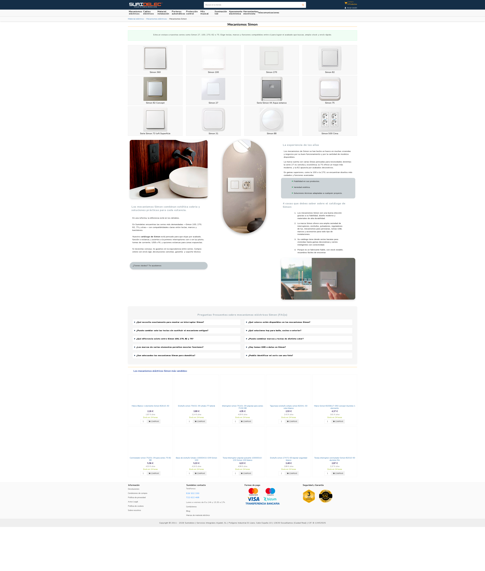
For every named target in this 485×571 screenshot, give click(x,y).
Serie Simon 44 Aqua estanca (272, 102)
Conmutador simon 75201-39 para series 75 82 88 (150, 455)
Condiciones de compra (137, 490)
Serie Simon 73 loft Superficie (155, 133)
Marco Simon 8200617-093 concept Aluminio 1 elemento (334, 404)
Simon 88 (271, 133)
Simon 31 (213, 133)
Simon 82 (330, 72)
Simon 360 (155, 72)
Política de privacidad (137, 494)
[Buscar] (255, 5)
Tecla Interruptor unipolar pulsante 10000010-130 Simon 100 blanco (242, 455)
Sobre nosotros (134, 507)
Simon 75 (330, 102)
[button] (164, 13)
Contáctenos (191, 503)
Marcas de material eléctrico (198, 512)
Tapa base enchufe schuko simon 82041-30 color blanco (288, 404)
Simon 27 (213, 102)
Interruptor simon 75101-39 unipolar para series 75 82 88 (242, 404)
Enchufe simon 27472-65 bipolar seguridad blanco (288, 455)
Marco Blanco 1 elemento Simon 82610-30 (150, 403)
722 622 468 (192, 494)
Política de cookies (136, 503)
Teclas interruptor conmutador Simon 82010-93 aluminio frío (334, 455)
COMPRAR (154, 418)
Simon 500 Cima (330, 133)
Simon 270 (271, 72)
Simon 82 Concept (155, 102)
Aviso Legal (133, 498)
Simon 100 (213, 72)
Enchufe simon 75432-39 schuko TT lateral (196, 403)
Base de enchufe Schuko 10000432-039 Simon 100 (196, 455)
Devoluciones (133, 486)
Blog (188, 508)
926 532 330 (192, 490)
